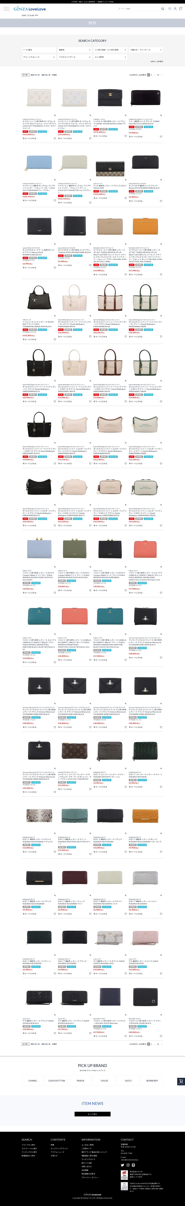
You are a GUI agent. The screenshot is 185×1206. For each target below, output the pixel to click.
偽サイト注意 (87, 1163)
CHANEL (32, 1080)
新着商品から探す (28, 1156)
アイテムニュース (57, 1152)
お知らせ (54, 1156)
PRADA (80, 1080)
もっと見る (92, 1114)
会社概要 (85, 1170)
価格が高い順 (46, 75)
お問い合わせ (87, 1167)
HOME (24, 15)
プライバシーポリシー (90, 1177)
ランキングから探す (29, 1152)
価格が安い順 (35, 75)
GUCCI (128, 1080)
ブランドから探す (28, 1145)
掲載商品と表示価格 (89, 1156)
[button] (161, 75)
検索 (163, 9)
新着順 (54, 75)
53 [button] (158, 75)
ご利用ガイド (87, 1149)
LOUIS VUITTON (56, 1080)
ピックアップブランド (59, 1149)
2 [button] (151, 75)
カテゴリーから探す (29, 1149)
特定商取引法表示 (88, 1174)
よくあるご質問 (88, 1145)
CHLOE (104, 1080)
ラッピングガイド (88, 1159)
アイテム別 (30, 15)
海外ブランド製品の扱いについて (94, 1152)
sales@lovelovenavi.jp (129, 1160)
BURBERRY (152, 1080)
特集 (52, 1145)
